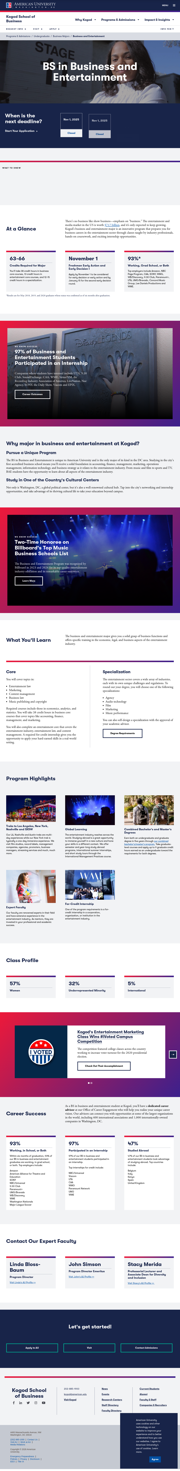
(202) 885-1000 (17, 1438)
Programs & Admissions (121, 19)
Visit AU (14, 1441)
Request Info (14, 29)
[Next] (173, 1055)
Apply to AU (31, 1348)
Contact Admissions (149, 1348)
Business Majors (61, 36)
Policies (13, 1458)
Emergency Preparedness (22, 1455)
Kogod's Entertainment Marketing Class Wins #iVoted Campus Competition (110, 1037)
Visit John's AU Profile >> (81, 1276)
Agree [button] (155, 1459)
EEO (12, 1460)
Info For (166, 29)
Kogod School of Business (20, 18)
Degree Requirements (122, 733)
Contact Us (32, 1438)
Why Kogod (86, 19)
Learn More (28, 581)
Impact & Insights (160, 19)
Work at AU (25, 1441)
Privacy (23, 1458)
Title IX (21, 1460)
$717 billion (112, 225)
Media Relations (17, 1443)
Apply (53, 29)
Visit (36, 29)
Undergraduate (42, 36)
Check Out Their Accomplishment (104, 1066)
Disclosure (35, 1458)
